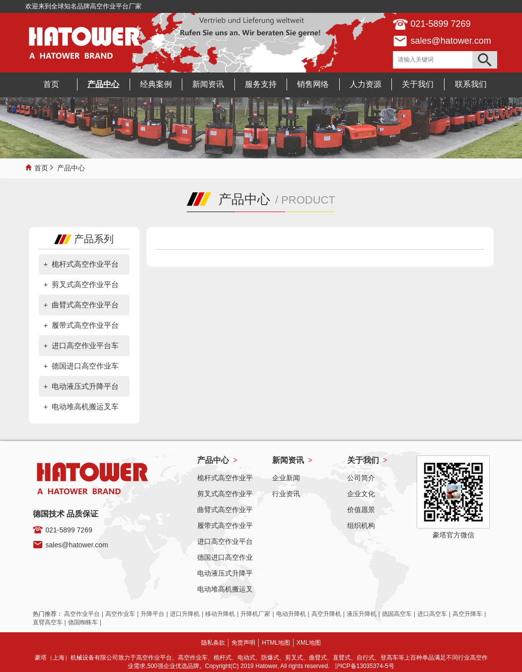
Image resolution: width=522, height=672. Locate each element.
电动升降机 (291, 613)
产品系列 (84, 238)
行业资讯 (286, 494)
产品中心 (71, 166)
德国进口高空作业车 (85, 366)
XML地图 (309, 642)
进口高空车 (432, 613)
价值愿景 (361, 510)
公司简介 (361, 478)
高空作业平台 (82, 613)
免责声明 (243, 642)
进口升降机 (185, 613)
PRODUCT (308, 200)
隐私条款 (213, 642)
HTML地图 (276, 642)
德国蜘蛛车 (83, 622)
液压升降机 (361, 613)
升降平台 (152, 613)
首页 (41, 166)
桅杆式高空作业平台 (85, 264)
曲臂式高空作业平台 (85, 304)
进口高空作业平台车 (85, 345)
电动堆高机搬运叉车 (85, 406)
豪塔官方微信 (453, 535)
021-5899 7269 (69, 530)
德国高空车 (397, 613)
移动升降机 (220, 613)
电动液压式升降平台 (85, 386)
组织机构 (361, 525)
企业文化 (361, 494)
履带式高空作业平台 (85, 325)
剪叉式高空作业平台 (85, 284)
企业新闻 (286, 478)
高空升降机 (326, 613)
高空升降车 (467, 613)
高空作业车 (120, 613)
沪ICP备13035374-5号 (364, 666)
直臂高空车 (48, 622)
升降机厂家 (255, 613)
